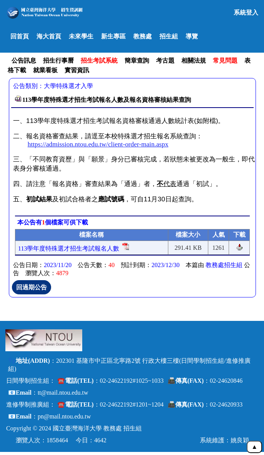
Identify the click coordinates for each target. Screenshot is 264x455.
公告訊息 (24, 60)
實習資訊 (77, 70)
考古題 (165, 60)
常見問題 (225, 60)
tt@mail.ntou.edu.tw (63, 392)
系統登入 (246, 12)
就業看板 (45, 70)
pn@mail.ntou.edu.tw (64, 416)
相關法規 (193, 60)
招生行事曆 (58, 60)
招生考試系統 (99, 60)
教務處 (142, 36)
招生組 (168, 36)
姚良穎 (240, 440)
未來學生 (81, 36)
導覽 (192, 36)
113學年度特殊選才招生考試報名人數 (68, 248)
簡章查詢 (137, 60)
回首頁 (19, 36)
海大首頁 (49, 36)
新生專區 (113, 36)
